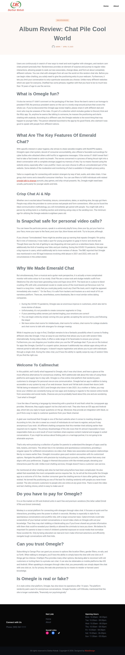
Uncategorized (62, 20)
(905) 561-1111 (19, 627)
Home (106, 6)
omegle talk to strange (26, 181)
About (116, 6)
